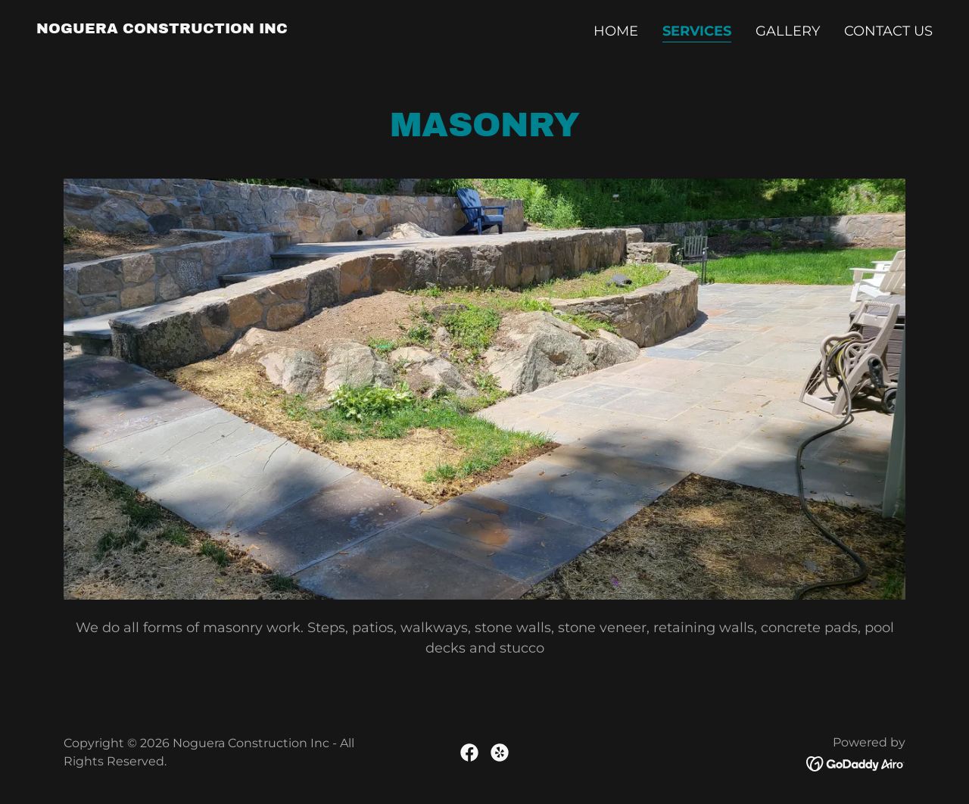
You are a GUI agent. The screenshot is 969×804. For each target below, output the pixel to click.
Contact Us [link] (888, 31)
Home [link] (616, 31)
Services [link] (696, 31)
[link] (162, 28)
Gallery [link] (788, 31)
